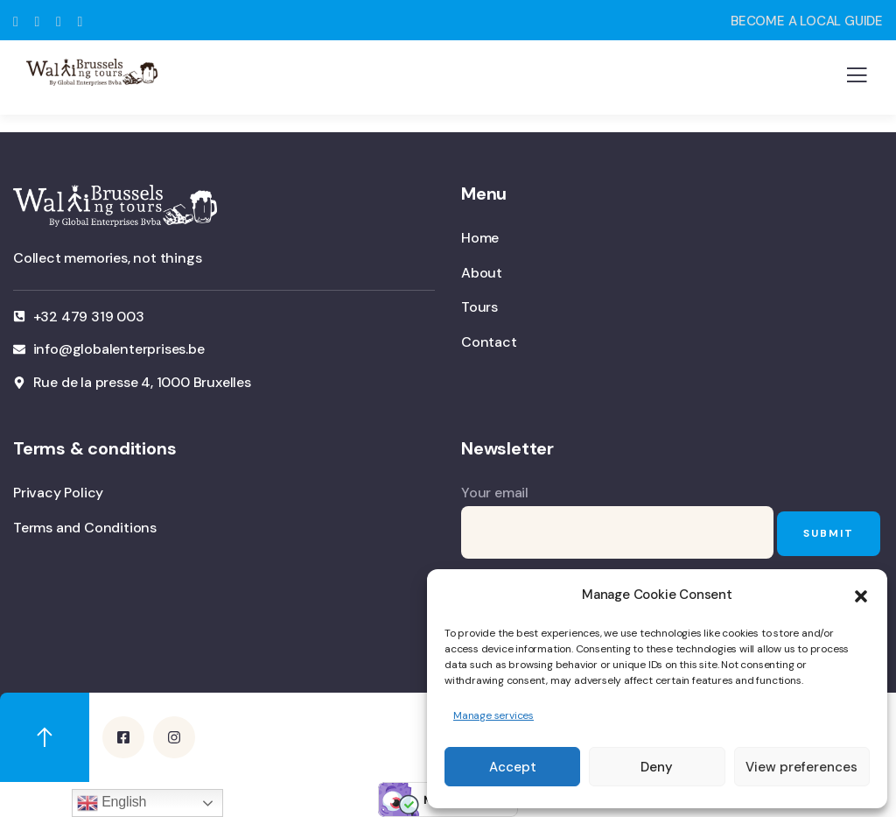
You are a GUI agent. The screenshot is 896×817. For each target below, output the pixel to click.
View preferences (802, 767)
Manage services (493, 715)
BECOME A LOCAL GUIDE (807, 21)
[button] (861, 594)
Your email (617, 521)
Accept (512, 767)
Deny (656, 767)
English (111, 802)
